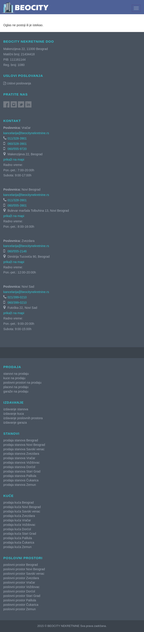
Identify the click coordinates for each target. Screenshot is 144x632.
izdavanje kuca (13, 413)
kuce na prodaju (14, 378)
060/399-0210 (17, 302)
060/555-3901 (17, 205)
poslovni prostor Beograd (20, 564)
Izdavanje (13, 402)
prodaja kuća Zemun (17, 547)
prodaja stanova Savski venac (24, 449)
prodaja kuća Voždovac (19, 524)
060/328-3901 (17, 144)
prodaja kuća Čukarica (18, 542)
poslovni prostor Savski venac (23, 573)
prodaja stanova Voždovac (21, 462)
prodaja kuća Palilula (17, 538)
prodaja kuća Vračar (17, 520)
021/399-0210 (17, 297)
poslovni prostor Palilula (19, 600)
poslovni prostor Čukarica (20, 604)
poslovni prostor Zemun (19, 609)
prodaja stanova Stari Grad (21, 471)
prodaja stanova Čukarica (21, 480)
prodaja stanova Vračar (19, 458)
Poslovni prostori (23, 558)
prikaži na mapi (13, 159)
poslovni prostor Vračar (19, 582)
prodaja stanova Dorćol (19, 467)
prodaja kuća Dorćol (17, 529)
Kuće (8, 496)
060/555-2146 (17, 251)
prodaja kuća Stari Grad (19, 533)
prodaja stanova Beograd (20, 440)
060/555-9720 (17, 149)
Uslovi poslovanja (17, 83)
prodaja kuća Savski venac (21, 511)
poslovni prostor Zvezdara (21, 578)
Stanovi (11, 433)
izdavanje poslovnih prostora (23, 418)
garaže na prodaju (15, 391)
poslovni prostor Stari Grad (21, 596)
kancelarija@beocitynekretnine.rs (26, 133)
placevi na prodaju (16, 387)
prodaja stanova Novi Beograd (24, 445)
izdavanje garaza (15, 422)
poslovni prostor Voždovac (21, 587)
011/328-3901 (17, 138)
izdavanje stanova (15, 409)
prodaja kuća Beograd (18, 502)
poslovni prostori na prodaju (22, 382)
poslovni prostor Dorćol (19, 591)
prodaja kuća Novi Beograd (22, 507)
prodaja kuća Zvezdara (19, 516)
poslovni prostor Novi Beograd (24, 569)
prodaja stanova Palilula (19, 476)
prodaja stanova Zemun (19, 484)
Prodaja (12, 367)
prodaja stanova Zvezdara (21, 453)
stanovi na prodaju (16, 373)
